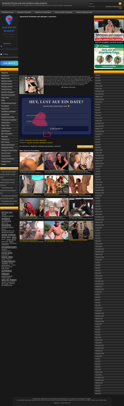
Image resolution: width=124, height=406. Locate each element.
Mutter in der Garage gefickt (51, 194)
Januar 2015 (98, 374)
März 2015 (98, 369)
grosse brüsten (59, 241)
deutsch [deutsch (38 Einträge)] (4, 229)
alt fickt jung (50, 172)
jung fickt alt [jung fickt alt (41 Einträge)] (5, 255)
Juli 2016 (97, 326)
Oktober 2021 (99, 160)
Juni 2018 (97, 265)
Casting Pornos (6, 89)
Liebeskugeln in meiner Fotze (27, 171)
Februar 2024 (98, 86)
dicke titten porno (37, 218)
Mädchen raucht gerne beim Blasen (78, 171)
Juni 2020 (97, 201)
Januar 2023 (98, 120)
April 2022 (98, 144)
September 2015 (99, 353)
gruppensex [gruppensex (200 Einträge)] (9, 246)
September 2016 (99, 321)
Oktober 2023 (99, 96)
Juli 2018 (97, 262)
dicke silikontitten (51, 241)
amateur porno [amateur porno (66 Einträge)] (7, 216)
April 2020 (98, 206)
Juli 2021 (97, 169)
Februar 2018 (98, 276)
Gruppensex (5, 114)
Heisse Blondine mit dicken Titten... (29, 217)
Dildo (3, 100)
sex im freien (40, 241)
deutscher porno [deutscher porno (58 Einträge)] (8, 232)
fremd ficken (25, 241)
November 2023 (99, 94)
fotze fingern (62, 218)
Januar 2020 (98, 214)
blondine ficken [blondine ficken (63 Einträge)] (7, 227)
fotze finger (36, 142)
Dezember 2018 (99, 249)
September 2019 (99, 225)
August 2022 (98, 134)
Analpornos (5, 75)
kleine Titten (36, 140)
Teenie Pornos (6, 156)
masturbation (38, 172)
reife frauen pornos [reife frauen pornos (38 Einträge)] (7, 266)
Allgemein (4, 73)
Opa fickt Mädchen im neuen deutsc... (54, 171)
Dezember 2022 (99, 123)
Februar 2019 (98, 243)
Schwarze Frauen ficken (9, 150)
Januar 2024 (98, 88)
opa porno (56, 172)
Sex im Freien (5, 153)
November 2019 (99, 219)
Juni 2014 (97, 385)
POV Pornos (5, 142)
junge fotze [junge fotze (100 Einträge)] (7, 252)
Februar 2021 (98, 182)
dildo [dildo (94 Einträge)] (14, 237)
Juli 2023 (97, 104)
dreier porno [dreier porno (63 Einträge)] (11, 240)
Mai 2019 (97, 235)
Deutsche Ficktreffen (24, 12)
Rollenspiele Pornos (8, 145)
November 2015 (99, 348)
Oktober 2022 (99, 128)
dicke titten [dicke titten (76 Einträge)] (6, 237)
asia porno (29, 142)
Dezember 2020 (99, 187)
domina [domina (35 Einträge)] (4, 239)
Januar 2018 (98, 278)
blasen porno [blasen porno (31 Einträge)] (5, 222)
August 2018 (98, 259)
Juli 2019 (97, 230)
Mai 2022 (97, 142)
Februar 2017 (98, 308)
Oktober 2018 (99, 254)
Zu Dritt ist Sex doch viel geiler (77, 194)
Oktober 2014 (99, 383)
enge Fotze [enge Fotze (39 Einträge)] (5, 241)
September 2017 (99, 289)
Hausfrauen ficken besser (76, 217)
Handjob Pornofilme (8, 117)
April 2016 (98, 334)
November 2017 (99, 284)
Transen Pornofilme (7, 159)
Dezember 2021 (99, 155)
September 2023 (99, 99)
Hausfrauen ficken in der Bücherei (53, 217)
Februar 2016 (98, 340)
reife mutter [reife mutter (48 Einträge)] (5, 268)
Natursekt (4, 136)
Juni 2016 (97, 329)
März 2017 (98, 305)
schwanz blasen (33, 241)
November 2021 (99, 158)
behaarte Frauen (6, 81)
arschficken (74, 195)
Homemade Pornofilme (9, 120)
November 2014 (99, 380)
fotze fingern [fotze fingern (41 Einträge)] (5, 243)
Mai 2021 (97, 174)
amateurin (25, 172)
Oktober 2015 (99, 350)
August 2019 (98, 227)
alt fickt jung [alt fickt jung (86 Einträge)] (7, 212)
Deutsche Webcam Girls (84, 12)
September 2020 (99, 193)
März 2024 (98, 83)
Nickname (7, 43)
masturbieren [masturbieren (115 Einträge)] (8, 261)
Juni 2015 (97, 361)
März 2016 (98, 337)
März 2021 (98, 179)
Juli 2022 (97, 136)
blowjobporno (26, 195)
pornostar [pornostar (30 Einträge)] (13, 264)
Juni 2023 (97, 107)
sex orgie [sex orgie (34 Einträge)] (4, 282)
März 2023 (98, 115)
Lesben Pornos (6, 128)
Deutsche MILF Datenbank (63, 12)
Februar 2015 (98, 372)
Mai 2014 (97, 388)
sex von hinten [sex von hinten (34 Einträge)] (11, 282)
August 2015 (98, 356)
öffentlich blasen (33, 195)
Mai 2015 (97, 364)
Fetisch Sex (5, 109)
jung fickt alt (57, 195)
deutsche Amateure (7, 92)
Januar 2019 (98, 246)
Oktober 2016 (99, 318)
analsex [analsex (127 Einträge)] (6, 218)
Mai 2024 (97, 78)
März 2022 (98, 147)
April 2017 (98, 302)
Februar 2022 (98, 150)
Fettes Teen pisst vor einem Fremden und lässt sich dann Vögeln (8, 174)
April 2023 (98, 112)
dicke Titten (5, 97)
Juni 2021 (97, 171)
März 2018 (98, 273)
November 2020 (99, 190)
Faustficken (5, 106)
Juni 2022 (97, 139)
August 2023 (98, 102)
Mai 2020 (97, 203)
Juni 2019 (97, 233)
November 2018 (99, 251)
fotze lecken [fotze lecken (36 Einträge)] (13, 243)
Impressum (57, 403)
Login (93, 6)
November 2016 (99, 316)
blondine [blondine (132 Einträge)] (6, 224)
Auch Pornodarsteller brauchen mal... (54, 240)
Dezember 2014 (99, 377)
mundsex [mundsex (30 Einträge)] (11, 263)
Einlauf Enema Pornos (8, 103)
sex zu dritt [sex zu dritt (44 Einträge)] (5, 283)
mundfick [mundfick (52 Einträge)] (5, 263)
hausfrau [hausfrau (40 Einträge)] (4, 249)
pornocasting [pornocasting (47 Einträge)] (6, 265)
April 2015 (98, 366)
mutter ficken (63, 195)
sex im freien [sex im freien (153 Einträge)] (9, 279)
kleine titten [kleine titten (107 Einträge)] (7, 257)
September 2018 (99, 257)
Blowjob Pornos (6, 84)
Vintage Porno (6, 161)
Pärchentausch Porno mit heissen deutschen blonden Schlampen (7, 182)
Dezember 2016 (99, 313)
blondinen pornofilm (27, 218)
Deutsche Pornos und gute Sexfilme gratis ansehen (24, 3)
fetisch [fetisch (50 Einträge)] (11, 241)
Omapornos (5, 139)
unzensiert (50, 142)
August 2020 (98, 195)
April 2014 (98, 391)
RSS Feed (109, 6)
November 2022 (99, 126)
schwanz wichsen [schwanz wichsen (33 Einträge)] (6, 277)
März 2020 (98, 209)
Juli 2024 (97, 75)
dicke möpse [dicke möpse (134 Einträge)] (9, 234)
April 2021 (98, 177)
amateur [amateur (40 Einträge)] (4, 214)
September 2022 (99, 131)
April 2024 (98, 80)
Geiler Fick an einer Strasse (27, 194)
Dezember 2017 (99, 281)
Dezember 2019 (99, 217)
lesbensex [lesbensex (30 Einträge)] (9, 258)
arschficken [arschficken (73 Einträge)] (6, 221)
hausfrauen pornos (82, 218)
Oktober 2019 (99, 222)
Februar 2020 (98, 211)
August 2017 (98, 292)
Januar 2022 (98, 152)
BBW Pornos (5, 78)
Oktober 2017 (99, 286)
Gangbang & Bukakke (8, 111)
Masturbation (43, 140)
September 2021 (99, 163)
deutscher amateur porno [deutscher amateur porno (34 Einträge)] (8, 230)
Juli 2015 (97, 358)
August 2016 (98, 324)
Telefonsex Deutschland (43, 12)
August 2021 (98, 166)
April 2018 (98, 270)
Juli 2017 (97, 294)
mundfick (74, 172)
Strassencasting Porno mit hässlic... (78, 240)
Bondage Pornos (7, 86)
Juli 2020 (97, 198)
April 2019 (98, 238)
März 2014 (98, 393)
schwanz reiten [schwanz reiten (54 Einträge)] (7, 276)
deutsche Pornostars (8, 95)
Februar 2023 (98, 118)
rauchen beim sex (81, 172)
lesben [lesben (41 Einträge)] (4, 259)
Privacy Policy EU (65, 403)
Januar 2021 (98, 185)
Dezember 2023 (99, 91)
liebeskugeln (31, 172)
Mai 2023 (97, 110)
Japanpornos (28, 140)
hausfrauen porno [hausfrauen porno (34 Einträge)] (6, 250)
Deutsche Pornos (7, 12)
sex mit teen (62, 172)
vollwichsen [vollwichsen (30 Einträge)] (12, 283)
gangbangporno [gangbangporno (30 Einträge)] (5, 244)
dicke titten (74, 218)
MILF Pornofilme (6, 134)
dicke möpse (50, 195)
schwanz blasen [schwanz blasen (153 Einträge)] (7, 272)
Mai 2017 (97, 300)
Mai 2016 (97, 332)
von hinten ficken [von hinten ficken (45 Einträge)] (7, 285)
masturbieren (43, 142)
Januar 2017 (98, 310)
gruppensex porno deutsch (84, 195)
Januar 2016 (98, 342)
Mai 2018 (97, 267)
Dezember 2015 (99, 345)
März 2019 (98, 241)
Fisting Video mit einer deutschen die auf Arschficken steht (8, 190)
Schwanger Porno (7, 147)
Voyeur (3, 164)
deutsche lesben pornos (53, 218)
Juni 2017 (97, 297)
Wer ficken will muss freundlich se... (29, 240)
